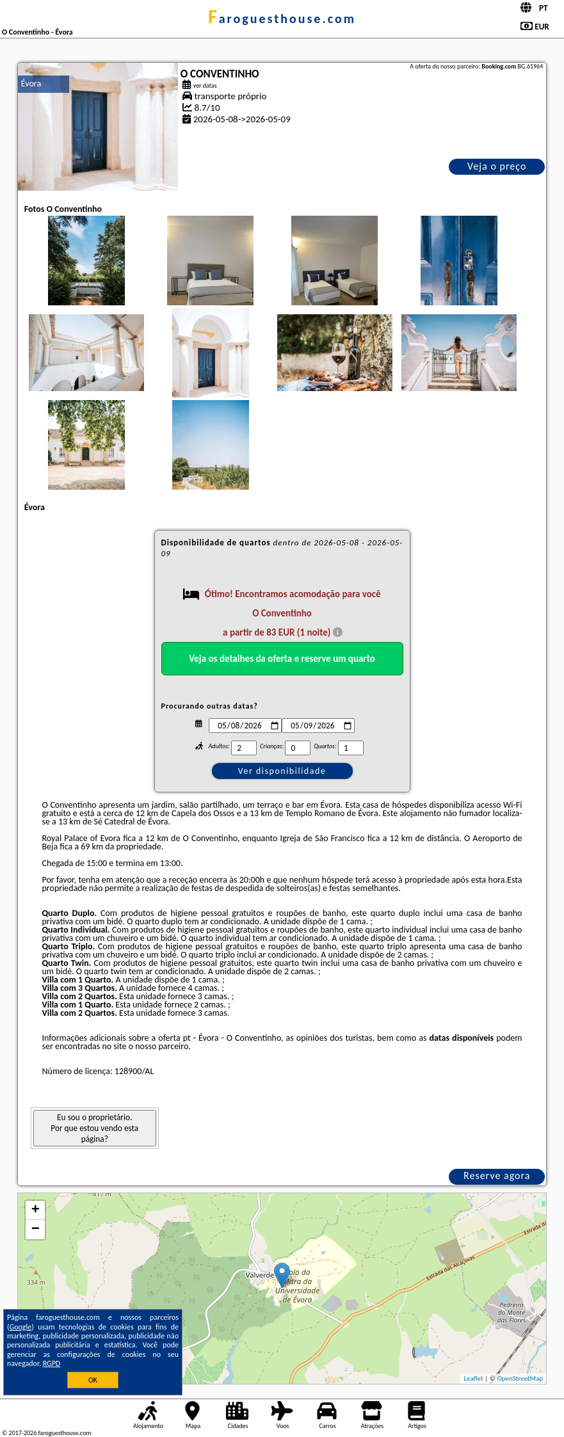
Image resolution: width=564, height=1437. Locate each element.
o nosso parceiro (159, 1046)
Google (21, 1326)
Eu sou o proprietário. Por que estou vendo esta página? (94, 1128)
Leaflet (473, 1378)
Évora (31, 83)
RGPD (52, 1363)
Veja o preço (496, 166)
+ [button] (35, 1210)
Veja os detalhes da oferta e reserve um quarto (282, 658)
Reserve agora (496, 1175)
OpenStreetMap (520, 1378)
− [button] (35, 1229)
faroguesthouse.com (282, 18)
